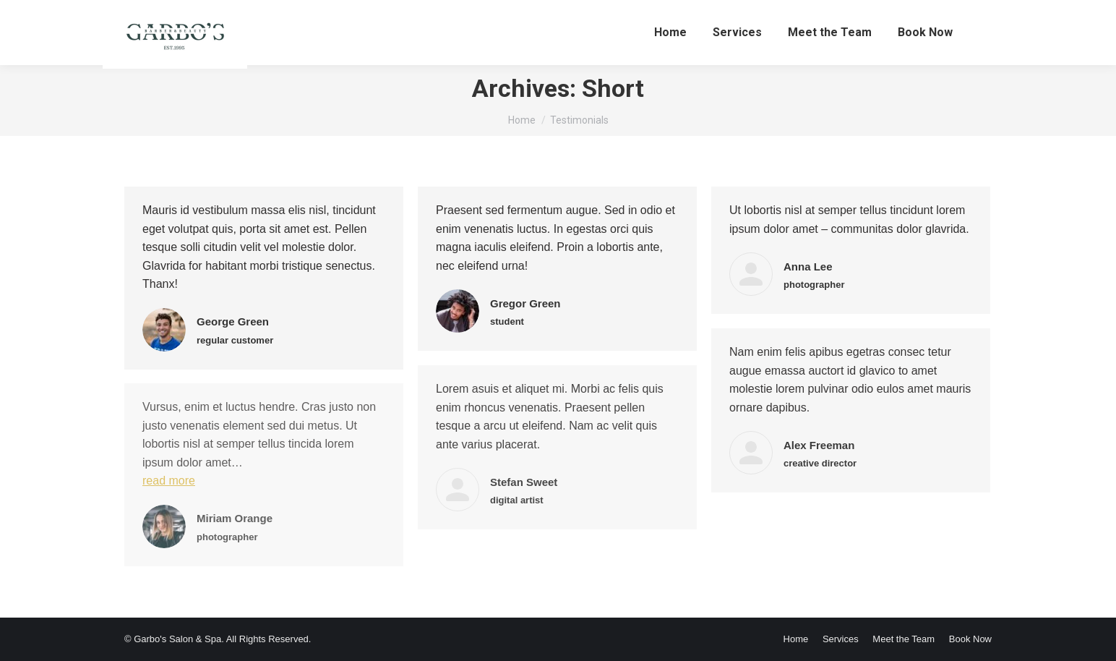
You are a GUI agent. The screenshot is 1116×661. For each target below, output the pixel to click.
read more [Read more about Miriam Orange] (168, 480)
